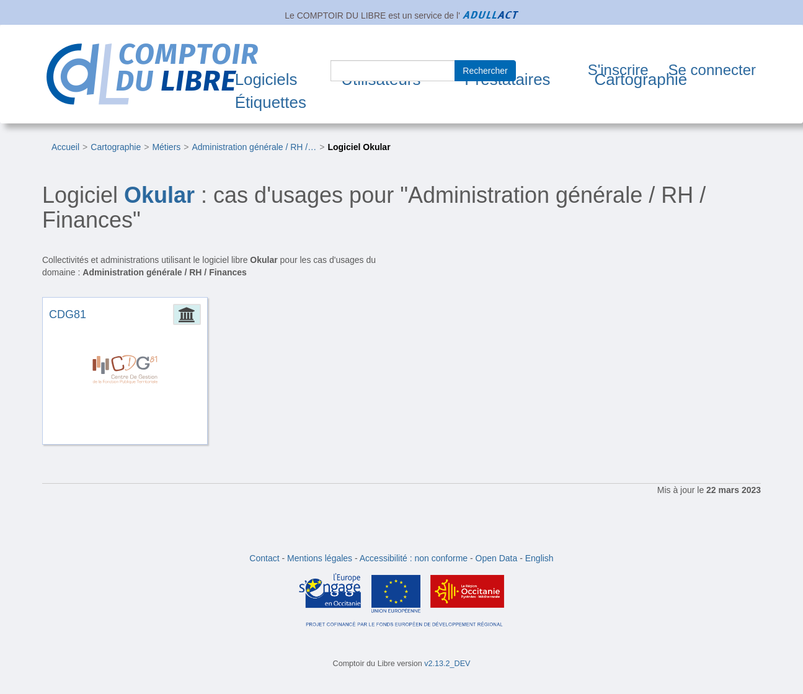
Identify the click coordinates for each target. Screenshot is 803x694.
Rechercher (485, 71)
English (539, 558)
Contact (264, 558)
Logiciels (266, 79)
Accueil (65, 147)
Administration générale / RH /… (254, 147)
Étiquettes (270, 102)
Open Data (497, 558)
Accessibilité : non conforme (414, 558)
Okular (159, 195)
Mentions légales (319, 558)
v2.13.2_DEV (447, 663)
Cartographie (640, 79)
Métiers (166, 147)
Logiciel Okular (358, 147)
